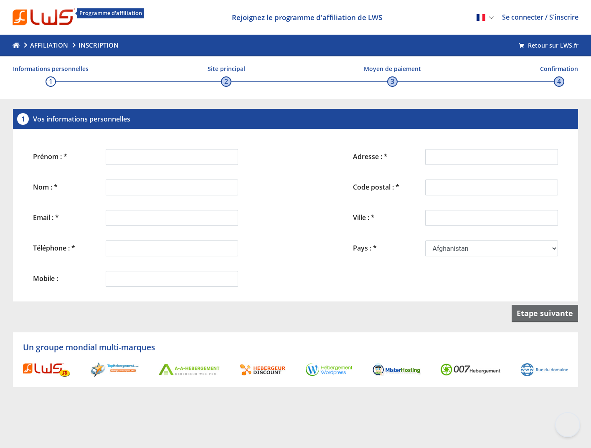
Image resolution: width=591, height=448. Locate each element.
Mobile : (45, 278)
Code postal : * (376, 187)
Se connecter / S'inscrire (540, 17)
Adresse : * (370, 156)
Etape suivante (545, 313)
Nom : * (45, 187)
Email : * (46, 217)
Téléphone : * (54, 248)
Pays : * (365, 248)
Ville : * (364, 217)
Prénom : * (50, 156)
